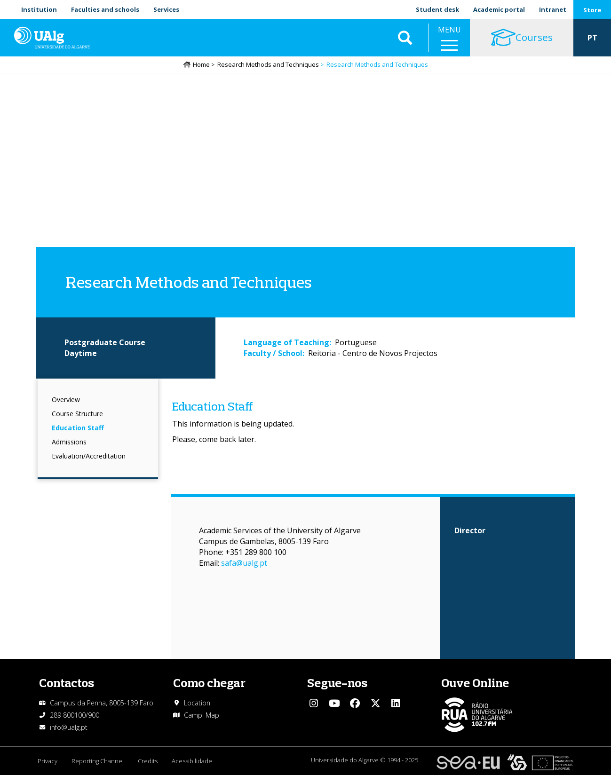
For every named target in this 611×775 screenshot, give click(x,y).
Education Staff (78, 427)
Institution (39, 9)
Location (197, 702)
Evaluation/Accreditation (89, 455)
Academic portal (499, 9)
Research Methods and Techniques (268, 64)
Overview (66, 399)
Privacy (47, 761)
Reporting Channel (97, 761)
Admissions (69, 441)
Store (592, 10)
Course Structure (77, 413)
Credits (148, 761)
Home (201, 64)
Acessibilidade (192, 761)
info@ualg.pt (68, 727)
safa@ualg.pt (244, 563)
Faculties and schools (105, 9)
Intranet (552, 9)
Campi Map (201, 715)
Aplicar (405, 37)
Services (166, 9)
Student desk (437, 9)
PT (592, 37)
